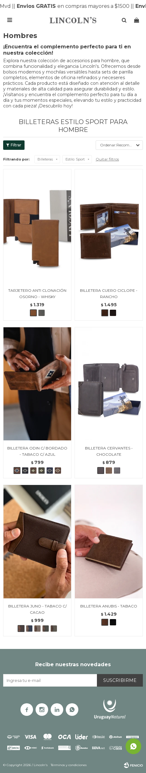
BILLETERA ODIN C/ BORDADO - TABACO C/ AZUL (37, 451)
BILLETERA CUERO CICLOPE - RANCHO (109, 293)
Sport (75, 159)
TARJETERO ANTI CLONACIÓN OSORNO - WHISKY (37, 293)
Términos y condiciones (69, 765)
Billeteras (45, 159)
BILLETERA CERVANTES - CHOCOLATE (109, 451)
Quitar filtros (107, 159)
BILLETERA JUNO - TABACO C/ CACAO (37, 609)
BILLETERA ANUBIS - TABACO (108, 606)
